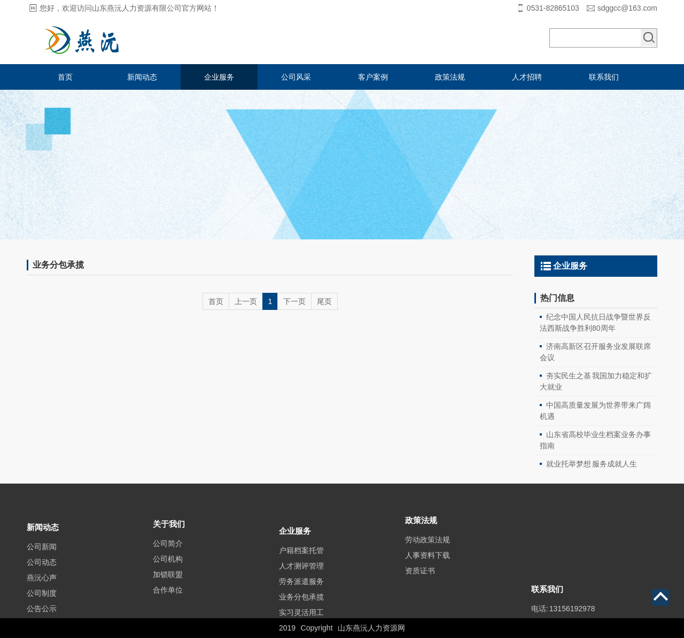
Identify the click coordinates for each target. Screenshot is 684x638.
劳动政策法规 (427, 553)
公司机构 (168, 576)
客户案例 (373, 77)
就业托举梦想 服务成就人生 (591, 464)
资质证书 (420, 584)
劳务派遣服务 (301, 605)
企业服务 (219, 77)
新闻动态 (142, 77)
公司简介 (168, 560)
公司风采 (296, 77)
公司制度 (42, 614)
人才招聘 (527, 77)
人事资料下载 (427, 569)
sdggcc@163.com (627, 8)
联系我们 (604, 77)
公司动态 (42, 583)
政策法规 (450, 77)
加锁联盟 (168, 591)
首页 (65, 77)
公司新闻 (42, 567)
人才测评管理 (301, 590)
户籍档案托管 (301, 574)
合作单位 (168, 607)
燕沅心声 (42, 598)
